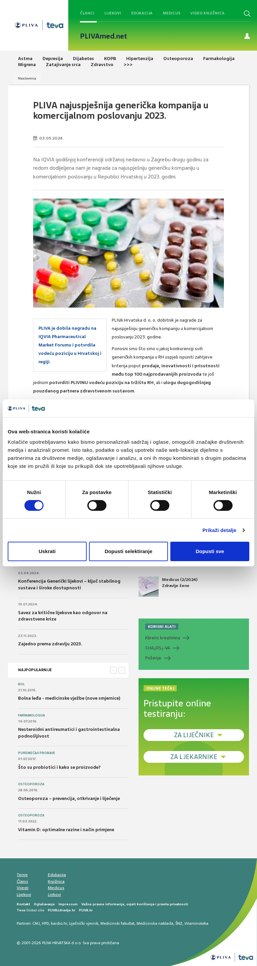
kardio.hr (59, 923)
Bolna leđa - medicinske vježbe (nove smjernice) (69, 698)
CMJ (36, 923)
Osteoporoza (31, 784)
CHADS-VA (157, 648)
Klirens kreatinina (162, 638)
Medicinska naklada (155, 923)
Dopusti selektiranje (129, 551)
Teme (22, 874)
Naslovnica (27, 78)
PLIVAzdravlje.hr (61, 910)
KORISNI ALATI (162, 626)
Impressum (68, 904)
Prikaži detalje (219, 530)
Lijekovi (112, 13)
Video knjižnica (207, 13)
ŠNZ (178, 923)
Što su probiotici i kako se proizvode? (59, 767)
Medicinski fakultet (117, 923)
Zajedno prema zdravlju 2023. (50, 644)
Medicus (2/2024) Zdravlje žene (168, 587)
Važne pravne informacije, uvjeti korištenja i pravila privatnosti (134, 904)
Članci (87, 13)
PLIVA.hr (86, 910)
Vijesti (22, 888)
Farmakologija (31, 715)
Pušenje (153, 658)
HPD (45, 923)
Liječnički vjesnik (83, 923)
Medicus (171, 13)
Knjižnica (56, 881)
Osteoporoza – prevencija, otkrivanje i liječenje (69, 798)
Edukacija (142, 13)
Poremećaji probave (36, 753)
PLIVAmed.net (103, 36)
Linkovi (54, 894)
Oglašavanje (44, 904)
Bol (21, 684)
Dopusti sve (210, 551)
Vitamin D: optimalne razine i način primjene (66, 830)
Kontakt (23, 904)
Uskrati (47, 551)
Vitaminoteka (196, 923)
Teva (21, 910)
